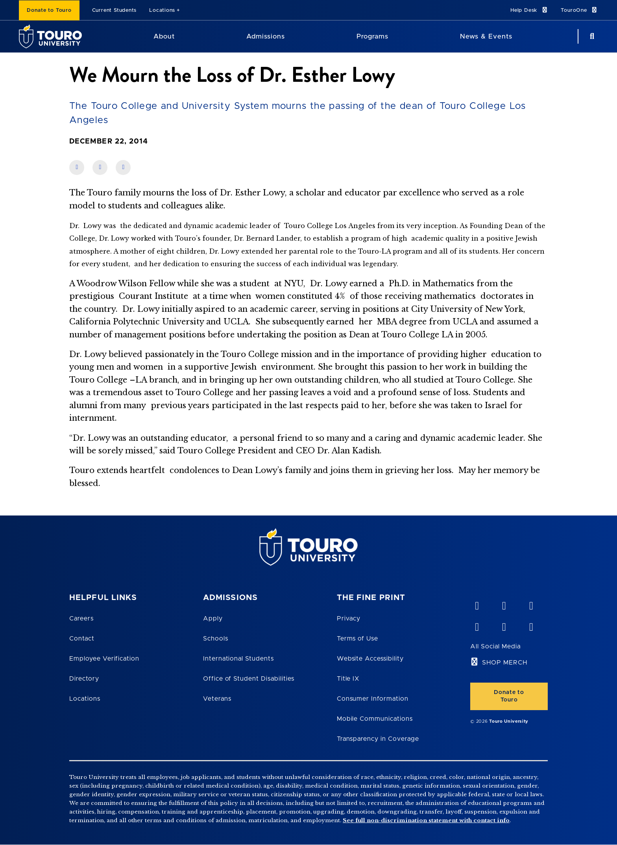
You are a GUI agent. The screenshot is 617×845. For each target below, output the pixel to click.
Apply (213, 618)
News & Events (486, 36)
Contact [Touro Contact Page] (81, 638)
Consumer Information (372, 699)
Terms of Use (358, 638)
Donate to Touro (49, 10)
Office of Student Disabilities (248, 679)
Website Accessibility (370, 658)
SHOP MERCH (504, 662)
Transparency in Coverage (378, 739)
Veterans (217, 699)
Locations (162, 10)
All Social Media (495, 646)
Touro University (508, 721)
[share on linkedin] (99, 167)
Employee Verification (104, 658)
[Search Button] (591, 36)
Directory (84, 679)
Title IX (348, 679)
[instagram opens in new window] (531, 625)
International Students (238, 658)
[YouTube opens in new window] (503, 604)
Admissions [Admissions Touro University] (265, 36)
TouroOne (579, 10)
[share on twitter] (123, 167)
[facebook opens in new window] (476, 625)
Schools (215, 638)
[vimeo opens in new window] (476, 604)
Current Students (114, 10)
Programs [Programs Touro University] (372, 36)
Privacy (349, 618)
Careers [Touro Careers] (81, 618)
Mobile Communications (375, 719)
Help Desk (529, 10)
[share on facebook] (76, 167)
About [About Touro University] (164, 36)
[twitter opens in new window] (503, 625)
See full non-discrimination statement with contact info (426, 820)
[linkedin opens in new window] (531, 604)
